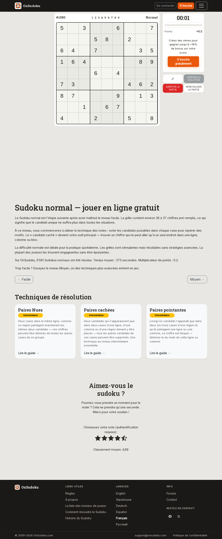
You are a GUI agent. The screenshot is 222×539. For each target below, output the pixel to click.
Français (121, 518)
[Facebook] (169, 516)
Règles (70, 493)
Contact (171, 499)
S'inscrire (185, 6)
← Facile (23, 279)
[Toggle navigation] (201, 6)
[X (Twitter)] (178, 516)
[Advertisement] (34, 75)
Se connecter (165, 6)
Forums (171, 493)
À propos (71, 499)
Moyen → (197, 279)
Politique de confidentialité (190, 535)
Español (121, 512)
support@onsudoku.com (150, 535)
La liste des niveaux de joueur (85, 505)
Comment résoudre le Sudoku (85, 512)
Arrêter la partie (173, 88)
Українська (123, 499)
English (120, 493)
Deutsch (121, 505)
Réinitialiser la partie (194, 88)
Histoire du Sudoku (78, 518)
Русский (121, 524)
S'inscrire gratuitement (183, 62)
